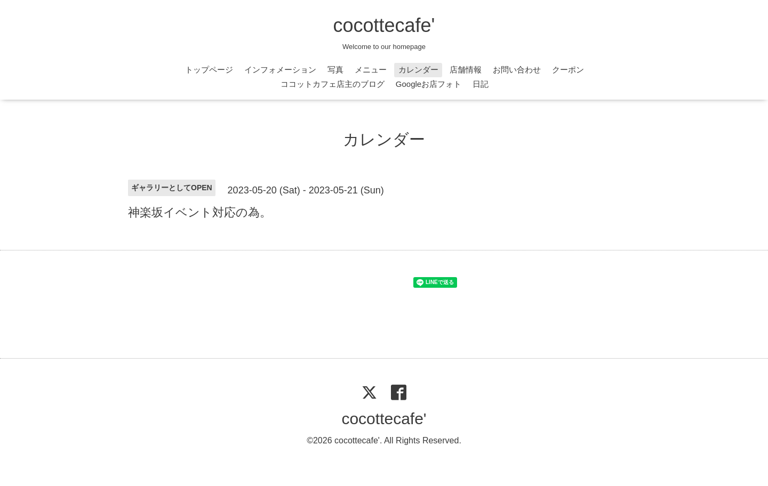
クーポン (568, 69)
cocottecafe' (384, 25)
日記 (481, 83)
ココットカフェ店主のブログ (333, 83)
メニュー (371, 69)
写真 (335, 69)
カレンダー (418, 69)
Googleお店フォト (428, 83)
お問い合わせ (517, 69)
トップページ (209, 69)
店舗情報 (466, 69)
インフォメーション (280, 69)
